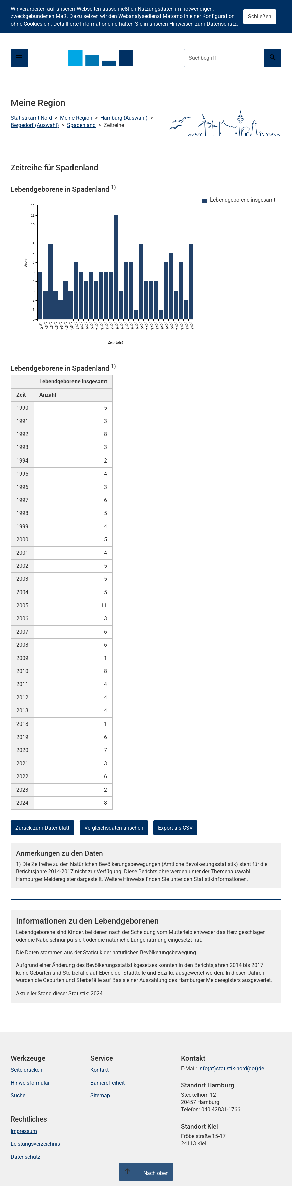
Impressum (24, 1131)
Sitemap (100, 1095)
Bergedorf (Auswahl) (35, 125)
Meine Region (76, 118)
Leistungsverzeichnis (35, 1144)
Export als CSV (175, 828)
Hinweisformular (30, 1083)
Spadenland (81, 125)
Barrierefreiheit (107, 1083)
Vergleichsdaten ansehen (113, 828)
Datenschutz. (222, 24)
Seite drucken (26, 1070)
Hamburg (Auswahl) (124, 118)
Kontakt (99, 1070)
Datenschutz (25, 1157)
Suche (18, 1095)
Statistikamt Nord (31, 118)
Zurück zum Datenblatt (42, 828)
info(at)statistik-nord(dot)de (231, 1068)
